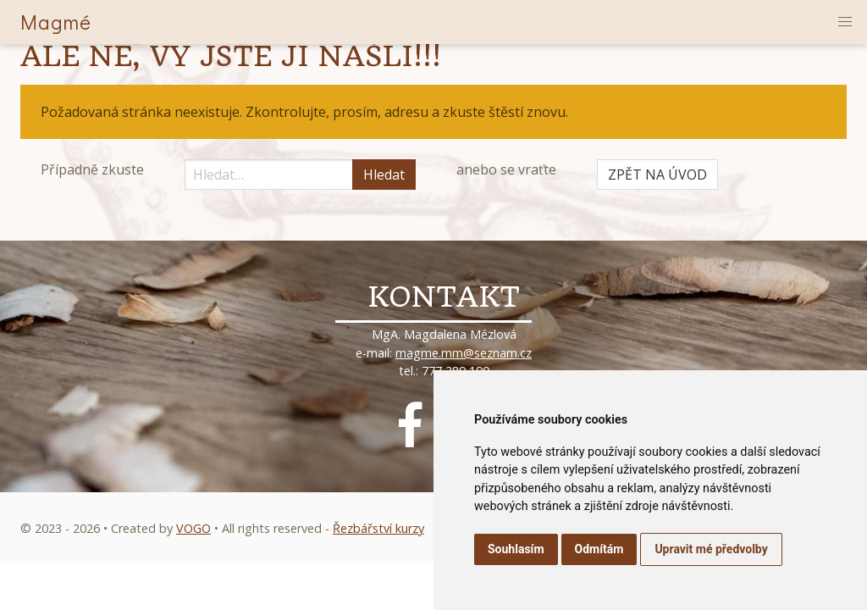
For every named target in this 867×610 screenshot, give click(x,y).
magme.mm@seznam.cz (463, 353)
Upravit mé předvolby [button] (710, 549)
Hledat (384, 174)
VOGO (193, 528)
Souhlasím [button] (516, 549)
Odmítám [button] (599, 549)
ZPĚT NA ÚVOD (657, 174)
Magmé (55, 21)
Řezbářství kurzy (378, 528)
